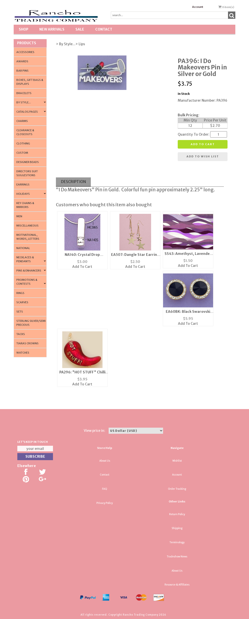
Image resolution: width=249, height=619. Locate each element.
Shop (23, 29)
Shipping (177, 528)
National (23, 248)
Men (19, 216)
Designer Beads (27, 162)
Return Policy (177, 514)
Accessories (25, 52)
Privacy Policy (104, 503)
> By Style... (65, 44)
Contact (103, 29)
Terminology (177, 542)
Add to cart (203, 144)
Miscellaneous (27, 225)
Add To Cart (82, 266)
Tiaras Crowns (27, 343)
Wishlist (177, 460)
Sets (19, 311)
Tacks (20, 334)
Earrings (23, 184)
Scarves (22, 302)
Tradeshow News (177, 556)
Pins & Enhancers (28, 270)
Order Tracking (177, 488)
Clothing (23, 143)
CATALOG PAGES (27, 111)
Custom (22, 152)
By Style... (23, 102)
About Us (104, 460)
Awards (22, 61)
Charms (22, 121)
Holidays (23, 193)
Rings (20, 293)
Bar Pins (22, 70)
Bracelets (23, 93)
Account (197, 7)
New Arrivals (51, 29)
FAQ (104, 488)
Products (26, 43)
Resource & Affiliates (177, 584)
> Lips (80, 44)
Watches (22, 352)
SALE (79, 29)
